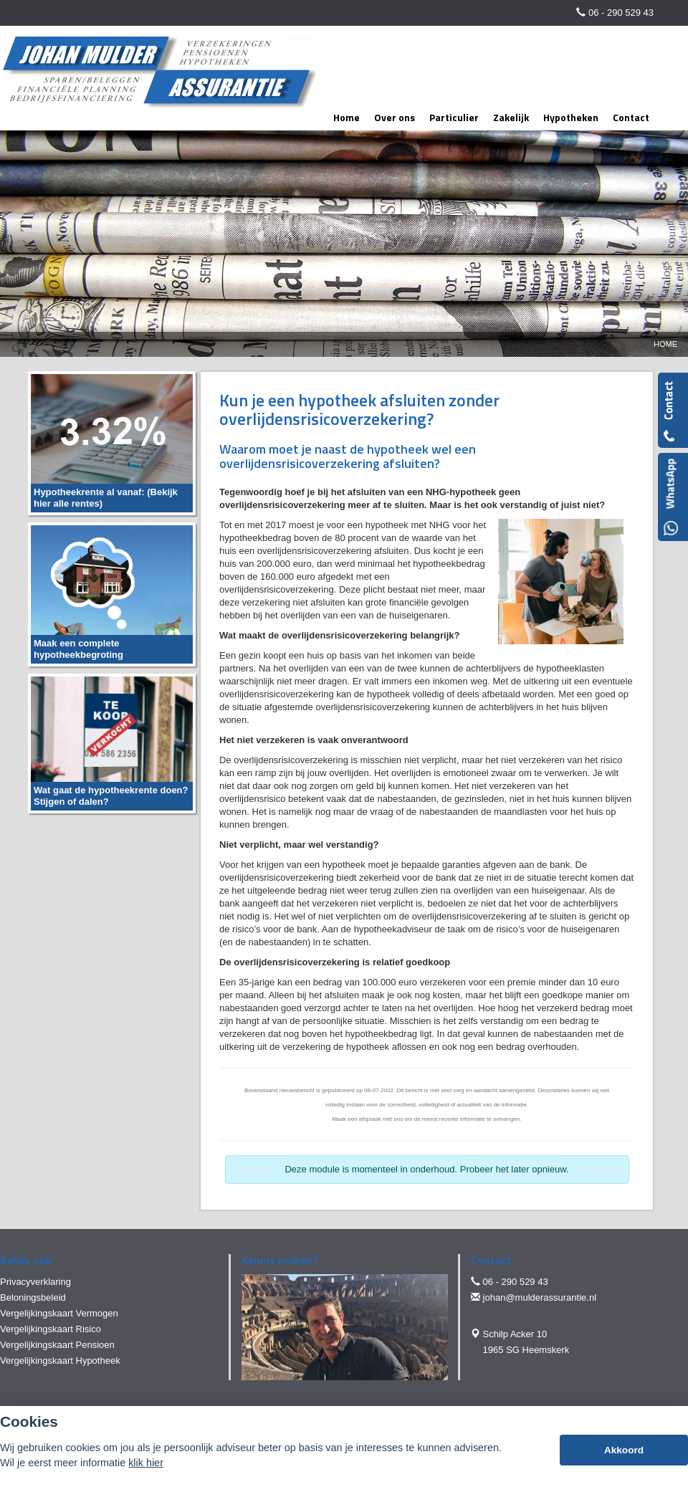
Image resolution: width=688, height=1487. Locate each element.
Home (665, 344)
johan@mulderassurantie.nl (539, 1297)
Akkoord (624, 1450)
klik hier (145, 1462)
